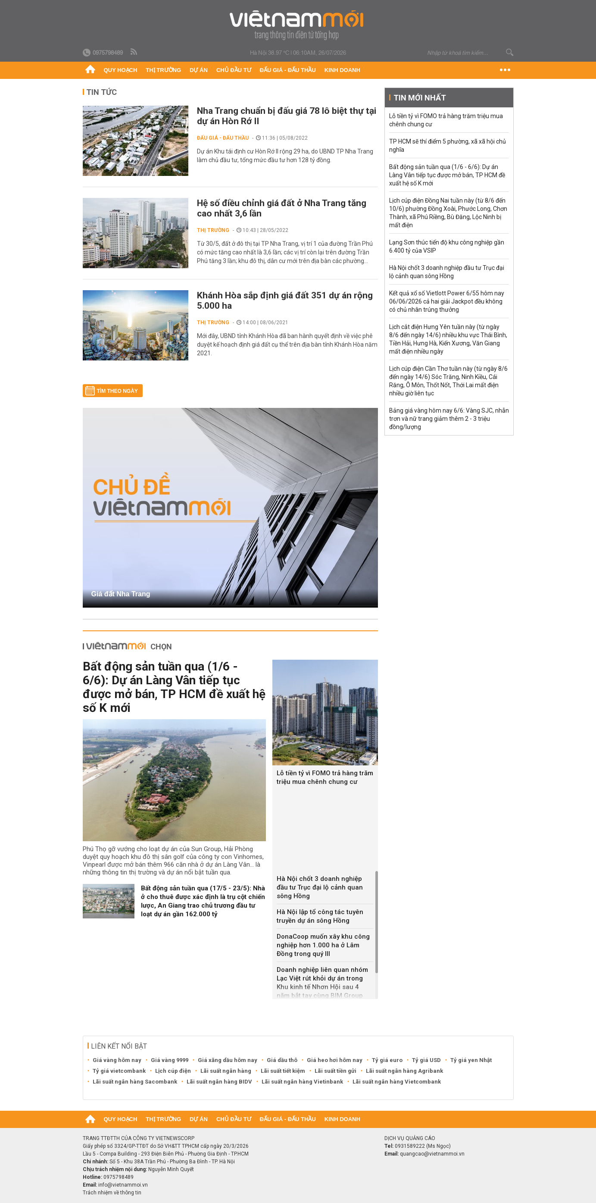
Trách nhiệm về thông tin (112, 1193)
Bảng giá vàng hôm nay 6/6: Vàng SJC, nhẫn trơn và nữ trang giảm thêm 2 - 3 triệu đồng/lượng (449, 418)
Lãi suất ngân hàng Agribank (404, 1071)
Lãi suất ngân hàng (225, 1071)
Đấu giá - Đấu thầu (288, 70)
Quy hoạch (120, 70)
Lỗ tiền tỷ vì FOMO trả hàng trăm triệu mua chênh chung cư (325, 777)
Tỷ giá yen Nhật (471, 1060)
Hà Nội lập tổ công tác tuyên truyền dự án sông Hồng (320, 916)
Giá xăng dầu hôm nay (227, 1060)
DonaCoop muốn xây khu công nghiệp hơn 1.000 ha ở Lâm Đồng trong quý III (323, 945)
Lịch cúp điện (173, 1071)
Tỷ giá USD (426, 1060)
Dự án (199, 70)
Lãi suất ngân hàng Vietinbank (302, 1081)
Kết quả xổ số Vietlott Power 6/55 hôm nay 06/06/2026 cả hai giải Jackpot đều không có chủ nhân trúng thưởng (446, 301)
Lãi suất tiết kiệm (283, 1071)
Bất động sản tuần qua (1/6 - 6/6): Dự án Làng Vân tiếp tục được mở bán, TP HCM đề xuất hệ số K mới (174, 687)
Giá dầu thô (282, 1060)
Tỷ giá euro (387, 1060)
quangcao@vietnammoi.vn (432, 1154)
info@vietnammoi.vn (123, 1185)
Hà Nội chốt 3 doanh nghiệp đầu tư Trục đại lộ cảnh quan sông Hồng (320, 887)
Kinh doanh (342, 70)
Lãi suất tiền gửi (335, 1071)
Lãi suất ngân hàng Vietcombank (397, 1081)
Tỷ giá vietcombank (119, 1071)
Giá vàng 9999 (169, 1060)
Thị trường (163, 70)
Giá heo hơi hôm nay (334, 1060)
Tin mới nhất (419, 97)
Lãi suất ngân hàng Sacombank (135, 1081)
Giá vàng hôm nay (117, 1060)
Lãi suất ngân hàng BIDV (219, 1081)
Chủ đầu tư (233, 70)
